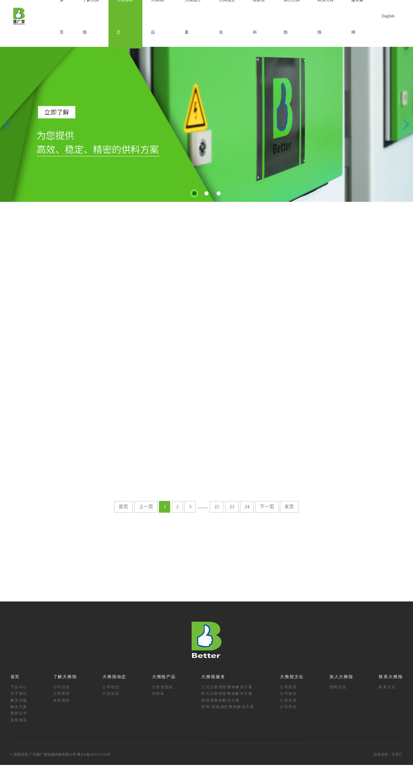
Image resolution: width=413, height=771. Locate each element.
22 (216, 512)
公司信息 (61, 693)
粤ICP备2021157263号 (94, 760)
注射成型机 (162, 693)
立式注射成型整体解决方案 (226, 693)
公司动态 (110, 693)
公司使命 (288, 700)
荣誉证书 (18, 719)
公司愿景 (288, 693)
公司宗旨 (288, 706)
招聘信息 (338, 693)
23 (231, 512)
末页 (289, 512)
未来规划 (61, 706)
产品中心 (18, 693)
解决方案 (18, 713)
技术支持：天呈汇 (388, 760)
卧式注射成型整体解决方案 (226, 700)
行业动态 (110, 700)
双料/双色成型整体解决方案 (227, 713)
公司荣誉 (61, 700)
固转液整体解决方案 (220, 706)
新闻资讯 (18, 726)
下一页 (267, 512)
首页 (123, 512)
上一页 (146, 512)
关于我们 (18, 700)
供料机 (158, 700)
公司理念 (288, 713)
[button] (194, 193)
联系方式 (387, 693)
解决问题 (18, 706)
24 (246, 512)
